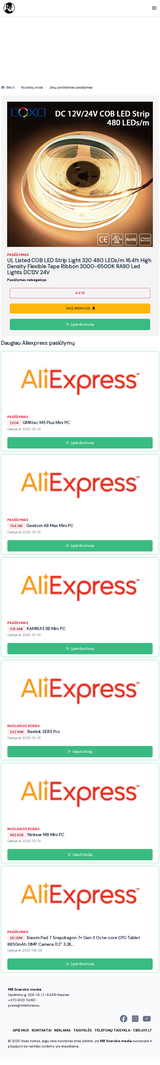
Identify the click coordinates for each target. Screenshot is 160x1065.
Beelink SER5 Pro (33, 731)
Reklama (62, 1030)
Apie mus (21, 1030)
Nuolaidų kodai (32, 87)
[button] (154, 8)
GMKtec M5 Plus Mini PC (38, 423)
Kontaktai (41, 1030)
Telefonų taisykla (112, 1030)
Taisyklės (82, 1030)
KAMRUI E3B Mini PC (36, 628)
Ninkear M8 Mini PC (35, 834)
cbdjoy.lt (142, 1030)
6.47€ (80, 293)
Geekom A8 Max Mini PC (40, 525)
